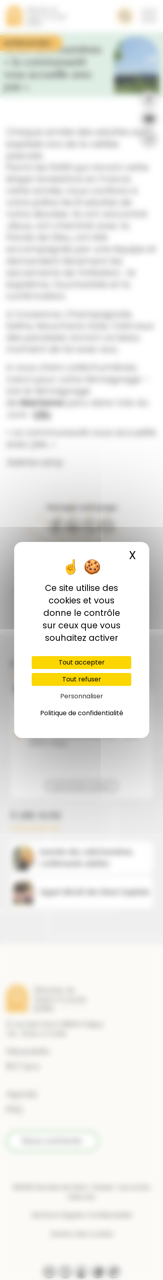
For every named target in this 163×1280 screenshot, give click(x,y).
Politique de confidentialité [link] (81, 713)
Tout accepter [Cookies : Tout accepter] (82, 662)
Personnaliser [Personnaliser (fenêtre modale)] (81, 696)
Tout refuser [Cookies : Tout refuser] (81, 679)
